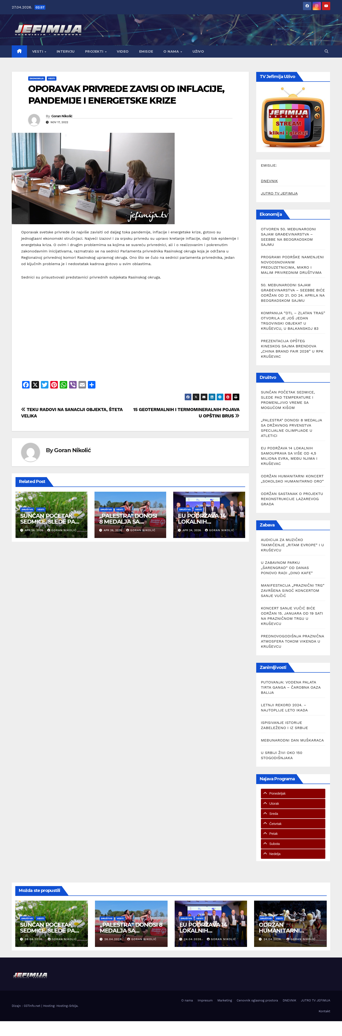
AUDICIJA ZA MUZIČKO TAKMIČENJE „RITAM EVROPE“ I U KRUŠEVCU (292, 545)
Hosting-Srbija (67, 1006)
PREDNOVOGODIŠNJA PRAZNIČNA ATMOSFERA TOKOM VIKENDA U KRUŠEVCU (292, 641)
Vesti (38, 51)
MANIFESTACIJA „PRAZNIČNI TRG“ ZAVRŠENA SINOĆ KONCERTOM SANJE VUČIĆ (292, 590)
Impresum (205, 1000)
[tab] (293, 793)
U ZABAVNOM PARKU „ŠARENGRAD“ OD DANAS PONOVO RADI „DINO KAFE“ (287, 567)
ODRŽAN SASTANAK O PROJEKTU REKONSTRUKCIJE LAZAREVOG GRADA (292, 498)
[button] (326, 51)
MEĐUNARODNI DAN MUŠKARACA (292, 740)
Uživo (198, 51)
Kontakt (324, 1011)
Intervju (66, 51)
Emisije (146, 51)
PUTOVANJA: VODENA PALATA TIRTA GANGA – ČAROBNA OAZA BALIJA (291, 687)
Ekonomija (37, 78)
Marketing (224, 1000)
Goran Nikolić (61, 116)
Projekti (95, 51)
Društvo (27, 509)
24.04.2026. (193, 939)
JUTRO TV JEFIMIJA (279, 193)
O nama (171, 51)
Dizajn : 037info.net (26, 1006)
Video (123, 51)
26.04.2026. (34, 939)
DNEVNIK (269, 181)
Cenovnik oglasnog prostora (257, 1000)
